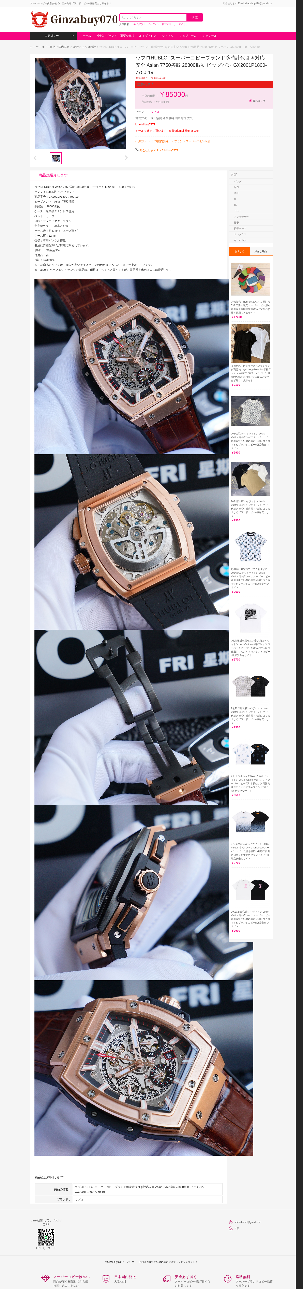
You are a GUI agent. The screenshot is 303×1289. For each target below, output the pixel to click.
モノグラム (139, 24)
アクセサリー (241, 216)
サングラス (240, 234)
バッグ (237, 181)
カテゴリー (59, 35)
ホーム (86, 35)
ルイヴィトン (147, 35)
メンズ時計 (89, 46)
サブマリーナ (169, 24)
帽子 (236, 222)
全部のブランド (107, 35)
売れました (256, 100)
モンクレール (208, 35)
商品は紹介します (53, 175)
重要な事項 (127, 35)
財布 (236, 187)
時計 (76, 46)
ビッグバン (154, 24)
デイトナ (183, 24)
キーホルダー (241, 240)
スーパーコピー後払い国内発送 (50, 46)
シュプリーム (188, 35)
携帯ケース (240, 228)
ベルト (237, 210)
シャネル (167, 35)
